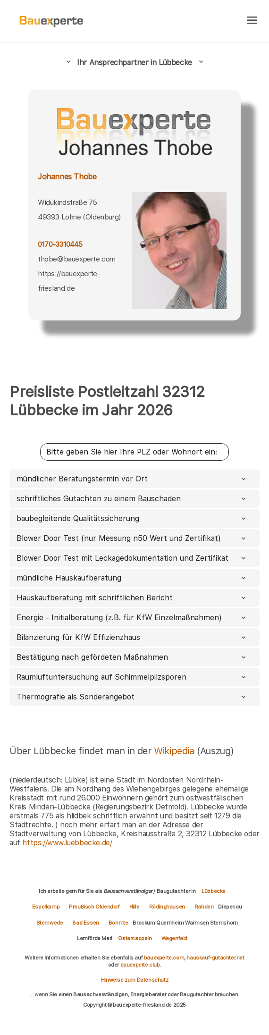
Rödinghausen (167, 906)
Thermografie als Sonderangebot (132, 696)
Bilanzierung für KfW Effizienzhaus (132, 637)
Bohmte (118, 922)
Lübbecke (214, 891)
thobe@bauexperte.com (77, 258)
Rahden (204, 906)
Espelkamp (45, 906)
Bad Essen (85, 922)
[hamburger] (252, 21)
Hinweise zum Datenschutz (134, 979)
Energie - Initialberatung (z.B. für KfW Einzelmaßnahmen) (132, 617)
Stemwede (49, 922)
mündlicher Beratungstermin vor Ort (132, 478)
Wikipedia (175, 751)
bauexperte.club (140, 964)
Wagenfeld (174, 938)
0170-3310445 (60, 244)
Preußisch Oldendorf (94, 906)
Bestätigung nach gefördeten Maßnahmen (132, 657)
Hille (134, 906)
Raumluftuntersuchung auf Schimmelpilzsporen (132, 677)
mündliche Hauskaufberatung (132, 577)
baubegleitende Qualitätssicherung (132, 518)
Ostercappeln (134, 938)
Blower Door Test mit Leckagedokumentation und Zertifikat (132, 558)
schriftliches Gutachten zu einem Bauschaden (132, 498)
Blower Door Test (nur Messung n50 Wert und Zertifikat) (132, 538)
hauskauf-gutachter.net (215, 957)
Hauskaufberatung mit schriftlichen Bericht (132, 597)
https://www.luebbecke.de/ (67, 842)
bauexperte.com (164, 957)
